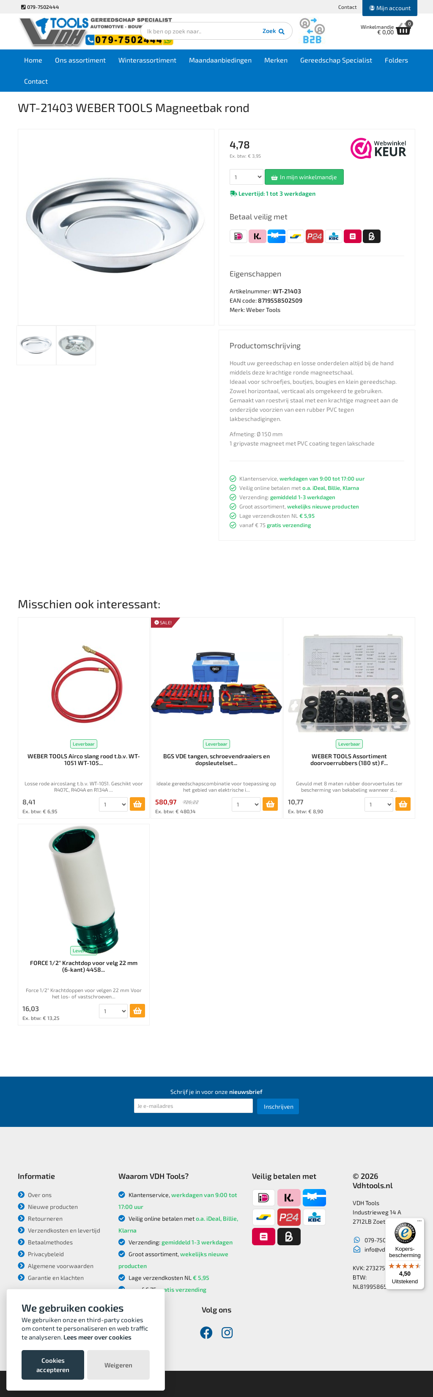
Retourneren (40, 1218)
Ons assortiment (80, 60)
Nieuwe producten (48, 1206)
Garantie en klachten (51, 1277)
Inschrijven (278, 1106)
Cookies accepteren (52, 1364)
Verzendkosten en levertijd (59, 1230)
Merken (276, 60)
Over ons (35, 1194)
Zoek (274, 31)
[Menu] (419, 1223)
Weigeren (118, 1365)
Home (33, 60)
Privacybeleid (41, 1254)
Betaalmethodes (45, 1242)
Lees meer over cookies (97, 1337)
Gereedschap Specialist (336, 60)
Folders (396, 60)
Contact (347, 7)
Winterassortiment (147, 60)
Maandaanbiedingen (220, 60)
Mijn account (390, 7)
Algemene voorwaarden (55, 1265)
